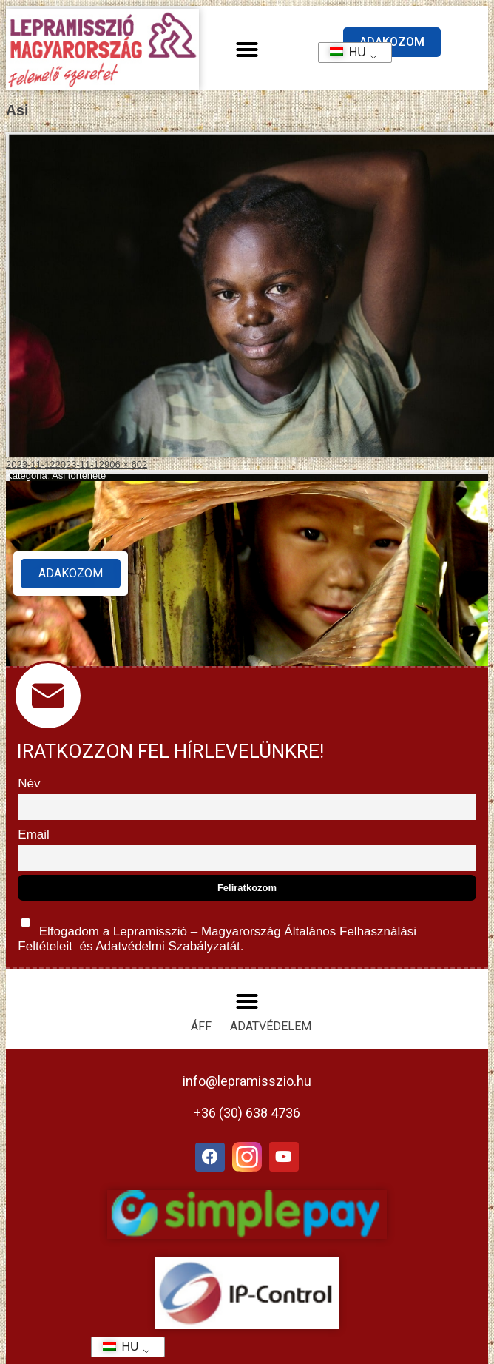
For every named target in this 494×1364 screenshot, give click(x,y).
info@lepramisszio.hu (247, 1081)
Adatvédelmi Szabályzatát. (167, 946)
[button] (247, 49)
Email (34, 834)
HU (343, 52)
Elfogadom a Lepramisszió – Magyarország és (217, 931)
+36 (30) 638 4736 (247, 1113)
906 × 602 (125, 464)
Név (29, 783)
